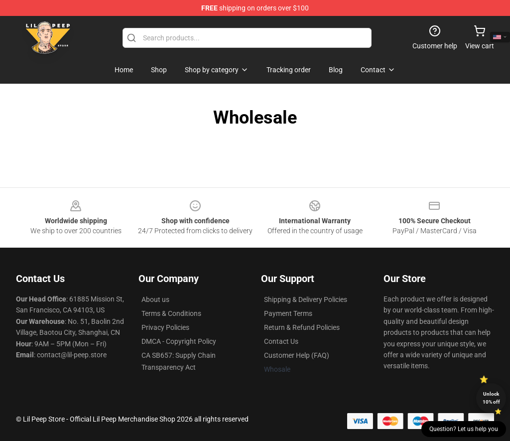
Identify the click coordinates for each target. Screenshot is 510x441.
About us (155, 299)
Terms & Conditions (171, 313)
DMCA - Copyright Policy (178, 341)
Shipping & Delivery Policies (305, 299)
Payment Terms (288, 313)
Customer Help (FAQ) (296, 355)
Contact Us (281, 341)
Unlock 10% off (491, 398)
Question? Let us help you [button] (463, 429)
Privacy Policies (165, 327)
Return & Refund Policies (302, 327)
